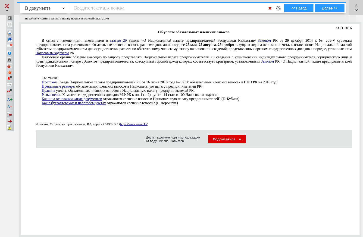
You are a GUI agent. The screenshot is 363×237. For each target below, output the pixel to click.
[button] (7, 7)
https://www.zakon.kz (133, 124)
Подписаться (227, 139)
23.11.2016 (343, 28)
